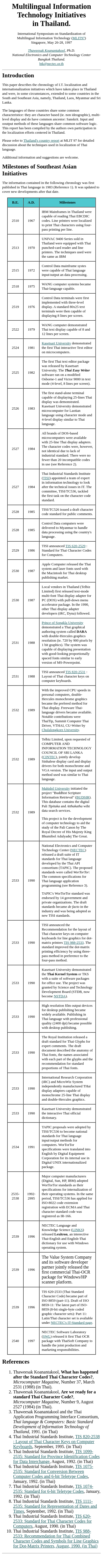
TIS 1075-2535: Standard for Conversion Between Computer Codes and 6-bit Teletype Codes (53, 1471)
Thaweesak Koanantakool (46, 50)
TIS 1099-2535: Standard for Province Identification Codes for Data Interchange (56, 1456)
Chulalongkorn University (60, 730)
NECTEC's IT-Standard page (71, 1322)
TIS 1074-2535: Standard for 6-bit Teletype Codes (53, 1489)
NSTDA (60, 996)
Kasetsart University (56, 343)
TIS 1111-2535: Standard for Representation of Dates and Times (55, 1506)
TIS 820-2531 (75, 672)
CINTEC (49, 757)
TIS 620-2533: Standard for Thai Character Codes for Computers (52, 1521)
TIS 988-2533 (74, 942)
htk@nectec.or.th (51, 64)
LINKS (77, 1230)
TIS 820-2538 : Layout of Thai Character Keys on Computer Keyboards (56, 1441)
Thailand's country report (41, 140)
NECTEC (78, 850)
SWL (46, 1336)
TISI (46, 478)
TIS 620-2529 (75, 546)
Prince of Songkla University (62, 623)
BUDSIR (83, 797)
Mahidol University (56, 788)
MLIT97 (79, 38)
